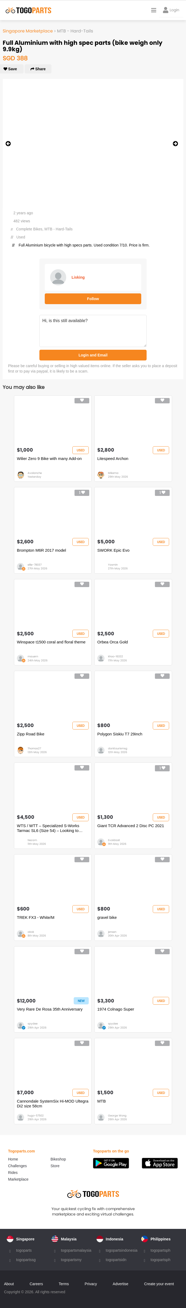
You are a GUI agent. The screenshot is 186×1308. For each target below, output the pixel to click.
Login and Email (93, 355)
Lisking (78, 277)
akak (31, 932)
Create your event (159, 1284)
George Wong (117, 1116)
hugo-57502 (36, 1116)
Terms (64, 1284)
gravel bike (107, 917)
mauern (33, 656)
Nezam (32, 840)
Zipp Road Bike (30, 734)
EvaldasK (114, 840)
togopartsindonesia (121, 1250)
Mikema (113, 473)
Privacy (91, 1284)
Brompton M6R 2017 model (41, 550)
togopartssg (26, 1260)
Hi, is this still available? (93, 331)
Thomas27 (34, 748)
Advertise (120, 1284)
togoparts (24, 1250)
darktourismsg (117, 748)
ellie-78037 (35, 565)
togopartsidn (116, 1260)
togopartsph (160, 1250)
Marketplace (18, 1179)
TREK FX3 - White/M (35, 917)
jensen (112, 932)
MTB (101, 1101)
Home (13, 1159)
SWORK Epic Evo (113, 550)
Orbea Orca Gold (112, 642)
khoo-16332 (115, 656)
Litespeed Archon (112, 458)
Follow (93, 299)
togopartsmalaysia (76, 1250)
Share (38, 69)
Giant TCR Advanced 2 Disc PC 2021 (130, 825)
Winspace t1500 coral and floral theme (51, 642)
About (9, 1284)
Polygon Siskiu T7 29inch (119, 734)
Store (55, 1166)
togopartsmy (71, 1260)
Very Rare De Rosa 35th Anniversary (50, 1009)
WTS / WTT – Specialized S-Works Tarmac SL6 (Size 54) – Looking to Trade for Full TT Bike (48, 828)
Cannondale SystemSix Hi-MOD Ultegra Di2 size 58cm (52, 1103)
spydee (33, 1024)
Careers (36, 1284)
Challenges (17, 1166)
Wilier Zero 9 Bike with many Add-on (49, 458)
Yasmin (113, 565)
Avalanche (35, 473)
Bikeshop (58, 1159)
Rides (13, 1172)
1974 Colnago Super (115, 1009)
